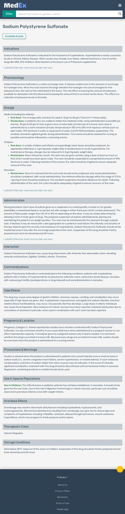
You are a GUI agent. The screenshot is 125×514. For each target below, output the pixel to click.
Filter (9, 13)
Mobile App (62, 509)
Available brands (14, 36)
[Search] (120, 14)
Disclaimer (62, 497)
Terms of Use (62, 503)
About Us (62, 485)
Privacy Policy (62, 491)
